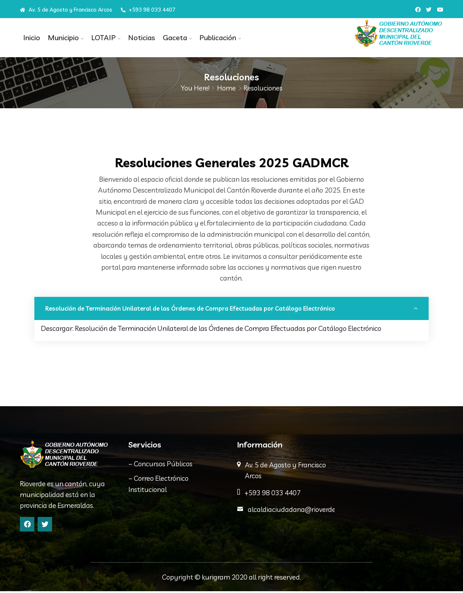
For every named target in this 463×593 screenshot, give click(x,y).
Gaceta (170, 37)
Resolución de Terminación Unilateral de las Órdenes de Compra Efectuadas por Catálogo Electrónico (191, 310)
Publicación (211, 37)
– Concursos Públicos (160, 465)
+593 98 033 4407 (148, 9)
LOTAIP (100, 37)
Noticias (137, 37)
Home (226, 88)
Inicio (30, 37)
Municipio (61, 37)
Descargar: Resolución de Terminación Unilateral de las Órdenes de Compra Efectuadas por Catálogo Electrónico (211, 330)
